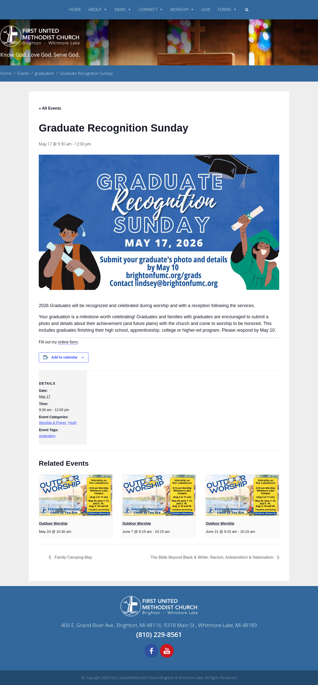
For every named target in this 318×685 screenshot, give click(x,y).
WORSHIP (182, 9)
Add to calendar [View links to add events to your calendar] (64, 357)
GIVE (205, 9)
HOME (75, 9)
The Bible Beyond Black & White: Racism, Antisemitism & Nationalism (213, 557)
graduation (47, 436)
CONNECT (151, 9)
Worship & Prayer (52, 423)
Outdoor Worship (53, 523)
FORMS (227, 9)
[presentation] (75, 496)
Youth (72, 423)
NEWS (123, 9)
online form (68, 342)
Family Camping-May (72, 557)
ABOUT (97, 9)
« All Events (50, 108)
